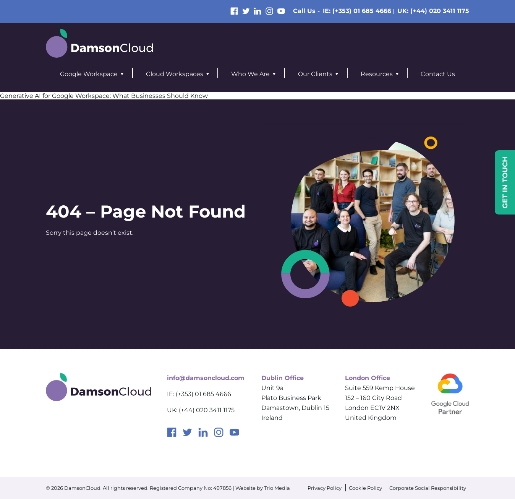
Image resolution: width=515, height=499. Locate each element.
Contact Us (438, 74)
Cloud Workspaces (174, 74)
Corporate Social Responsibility (427, 488)
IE (357, 11)
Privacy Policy (325, 488)
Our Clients (315, 74)
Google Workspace (89, 74)
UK (433, 11)
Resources (377, 74)
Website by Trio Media (262, 488)
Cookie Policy (365, 488)
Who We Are (250, 74)
